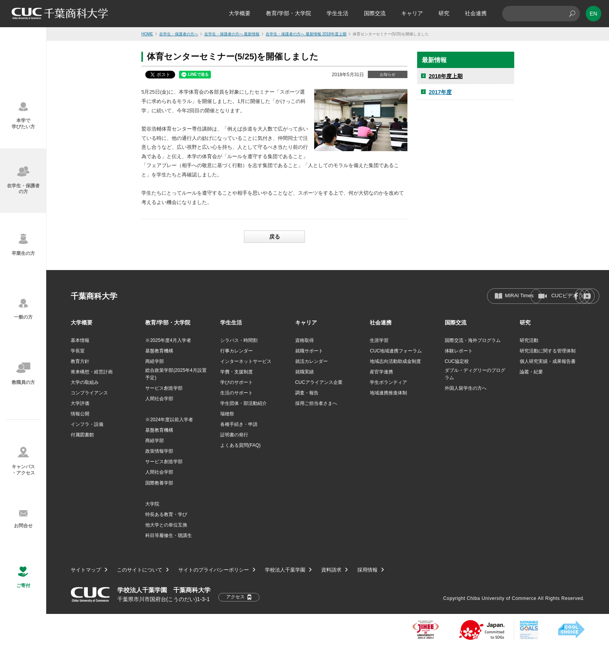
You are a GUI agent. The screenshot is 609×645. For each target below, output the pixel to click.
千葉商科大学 (94, 296)
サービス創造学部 (164, 388)
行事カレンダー (236, 351)
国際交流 (375, 13)
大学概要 (240, 13)
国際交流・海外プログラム (473, 340)
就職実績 (304, 372)
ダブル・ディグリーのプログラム (475, 374)
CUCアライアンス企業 (319, 382)
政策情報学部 (159, 451)
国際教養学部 (159, 483)
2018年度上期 (446, 76)
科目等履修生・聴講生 (168, 535)
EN (593, 13)
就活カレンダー (311, 361)
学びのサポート (236, 382)
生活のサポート (236, 393)
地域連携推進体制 (388, 393)
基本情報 (80, 340)
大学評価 (80, 403)
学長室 (78, 351)
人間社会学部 (159, 398)
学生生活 (337, 13)
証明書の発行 (234, 435)
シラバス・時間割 (239, 340)
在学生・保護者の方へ (178, 34)
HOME (147, 34)
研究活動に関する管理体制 (548, 351)
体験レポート (459, 351)
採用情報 (367, 570)
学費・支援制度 (236, 372)
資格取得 (304, 340)
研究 (443, 13)
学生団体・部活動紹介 (243, 403)
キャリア (412, 13)
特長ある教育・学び (166, 514)
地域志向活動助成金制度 (395, 361)
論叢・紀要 (531, 372)
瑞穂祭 (227, 414)
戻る (274, 237)
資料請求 (331, 570)
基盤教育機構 (159, 351)
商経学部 (154, 361)
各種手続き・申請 (239, 424)
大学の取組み (85, 382)
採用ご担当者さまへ (316, 403)
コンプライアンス (89, 393)
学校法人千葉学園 (285, 570)
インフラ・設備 (87, 424)
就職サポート (309, 351)
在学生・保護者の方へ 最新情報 (232, 34)
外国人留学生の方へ (466, 388)
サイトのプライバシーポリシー (213, 570)
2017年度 (440, 92)
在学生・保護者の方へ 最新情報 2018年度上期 (306, 34)
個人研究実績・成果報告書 (548, 361)
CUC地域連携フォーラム (396, 351)
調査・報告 (306, 393)
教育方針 (80, 361)
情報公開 (80, 414)
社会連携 (476, 13)
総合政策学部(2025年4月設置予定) (175, 374)
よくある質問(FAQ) (240, 445)
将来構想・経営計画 (92, 372)
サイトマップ (86, 570)
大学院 (152, 504)
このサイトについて (139, 570)
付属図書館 (82, 435)
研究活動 (529, 340)
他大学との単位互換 (166, 525)
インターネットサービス (245, 361)
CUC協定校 (457, 361)
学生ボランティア (388, 382)
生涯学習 (379, 340)
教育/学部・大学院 (288, 13)
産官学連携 (381, 372)
